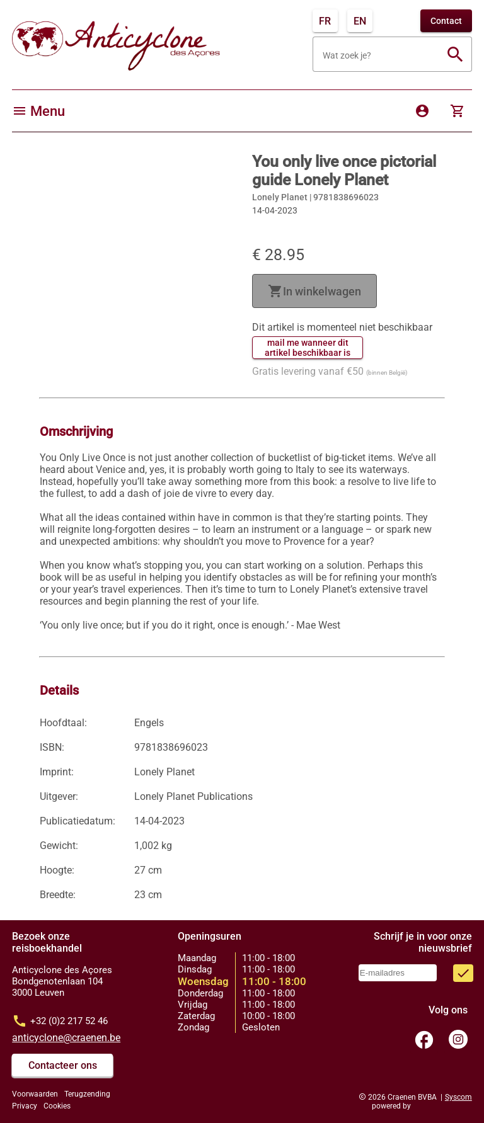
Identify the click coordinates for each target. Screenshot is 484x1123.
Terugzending (87, 1094)
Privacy (24, 1106)
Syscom (458, 1097)
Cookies (57, 1106)
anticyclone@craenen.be (66, 1038)
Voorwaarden (35, 1094)
